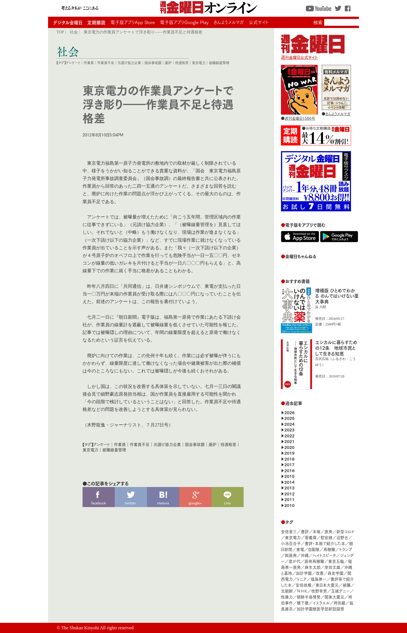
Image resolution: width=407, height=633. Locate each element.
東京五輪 (336, 561)
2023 (289, 429)
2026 (289, 412)
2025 (289, 418)
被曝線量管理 (219, 62)
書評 (305, 531)
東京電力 (198, 62)
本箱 (317, 531)
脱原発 (291, 555)
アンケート (73, 62)
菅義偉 (311, 537)
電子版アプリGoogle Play (184, 22)
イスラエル (321, 602)
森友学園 (335, 573)
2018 (289, 459)
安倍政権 (303, 584)
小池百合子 (291, 543)
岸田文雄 (332, 567)
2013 (289, 487)
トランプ (345, 549)
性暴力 (287, 596)
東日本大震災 (327, 584)
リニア (302, 579)
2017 (289, 464)
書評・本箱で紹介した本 (325, 543)
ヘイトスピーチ (324, 555)
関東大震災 (334, 596)
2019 (289, 453)
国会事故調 (152, 62)
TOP (60, 32)
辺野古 (342, 537)
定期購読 (96, 22)
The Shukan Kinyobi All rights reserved (97, 627)
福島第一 (318, 579)
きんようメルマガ (229, 22)
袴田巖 (339, 602)
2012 (289, 493)
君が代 (294, 561)
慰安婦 (326, 537)
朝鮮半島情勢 (309, 596)
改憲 (320, 573)
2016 (289, 470)
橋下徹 (303, 602)
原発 (328, 531)
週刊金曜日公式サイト (313, 54)
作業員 (89, 62)
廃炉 (168, 62)
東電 (300, 549)
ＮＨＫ (302, 590)
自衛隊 (313, 549)
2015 (289, 476)
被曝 (346, 584)
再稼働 (329, 549)
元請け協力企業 (129, 62)
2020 (289, 447)
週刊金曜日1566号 (300, 118)
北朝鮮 (287, 590)
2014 (289, 482)
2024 (289, 424)
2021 (289, 441)
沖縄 (305, 555)
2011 (289, 499)
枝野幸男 (319, 590)
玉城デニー (340, 590)
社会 (74, 32)
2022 (289, 435)
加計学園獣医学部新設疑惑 (320, 608)
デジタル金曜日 (67, 22)
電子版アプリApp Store (133, 22)
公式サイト (259, 22)
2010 (289, 505)
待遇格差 (182, 62)
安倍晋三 (289, 531)
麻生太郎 (313, 567)
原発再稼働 (314, 561)
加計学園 (304, 573)
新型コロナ (345, 531)
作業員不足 (105, 62)
